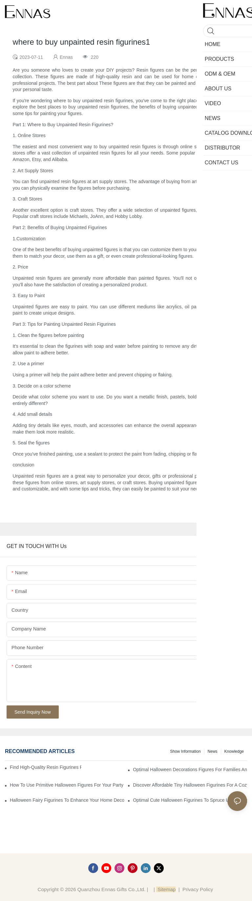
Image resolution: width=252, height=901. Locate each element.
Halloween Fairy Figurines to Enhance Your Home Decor (67, 800)
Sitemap (166, 889)
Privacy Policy (197, 889)
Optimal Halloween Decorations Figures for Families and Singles (190, 769)
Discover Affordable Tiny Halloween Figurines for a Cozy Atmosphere (190, 785)
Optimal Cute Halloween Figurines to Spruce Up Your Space (190, 800)
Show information (185, 751)
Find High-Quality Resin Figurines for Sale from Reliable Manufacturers (45, 767)
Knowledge (234, 751)
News (213, 751)
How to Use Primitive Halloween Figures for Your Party (66, 785)
